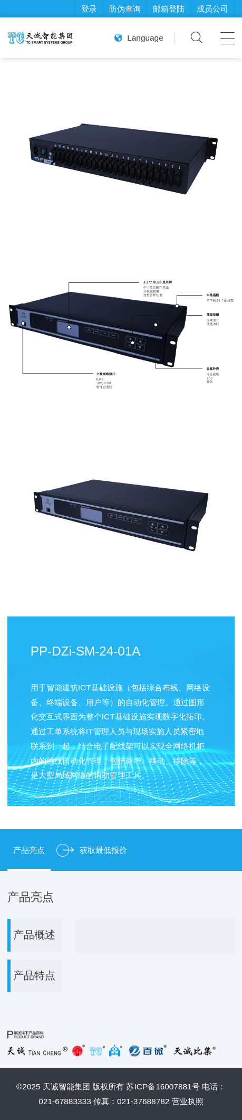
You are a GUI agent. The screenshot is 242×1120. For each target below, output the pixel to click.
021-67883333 (64, 1101)
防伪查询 (125, 8)
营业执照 (188, 1101)
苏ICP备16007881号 (162, 1086)
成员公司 (212, 8)
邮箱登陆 (169, 8)
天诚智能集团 (66, 1086)
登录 (89, 8)
